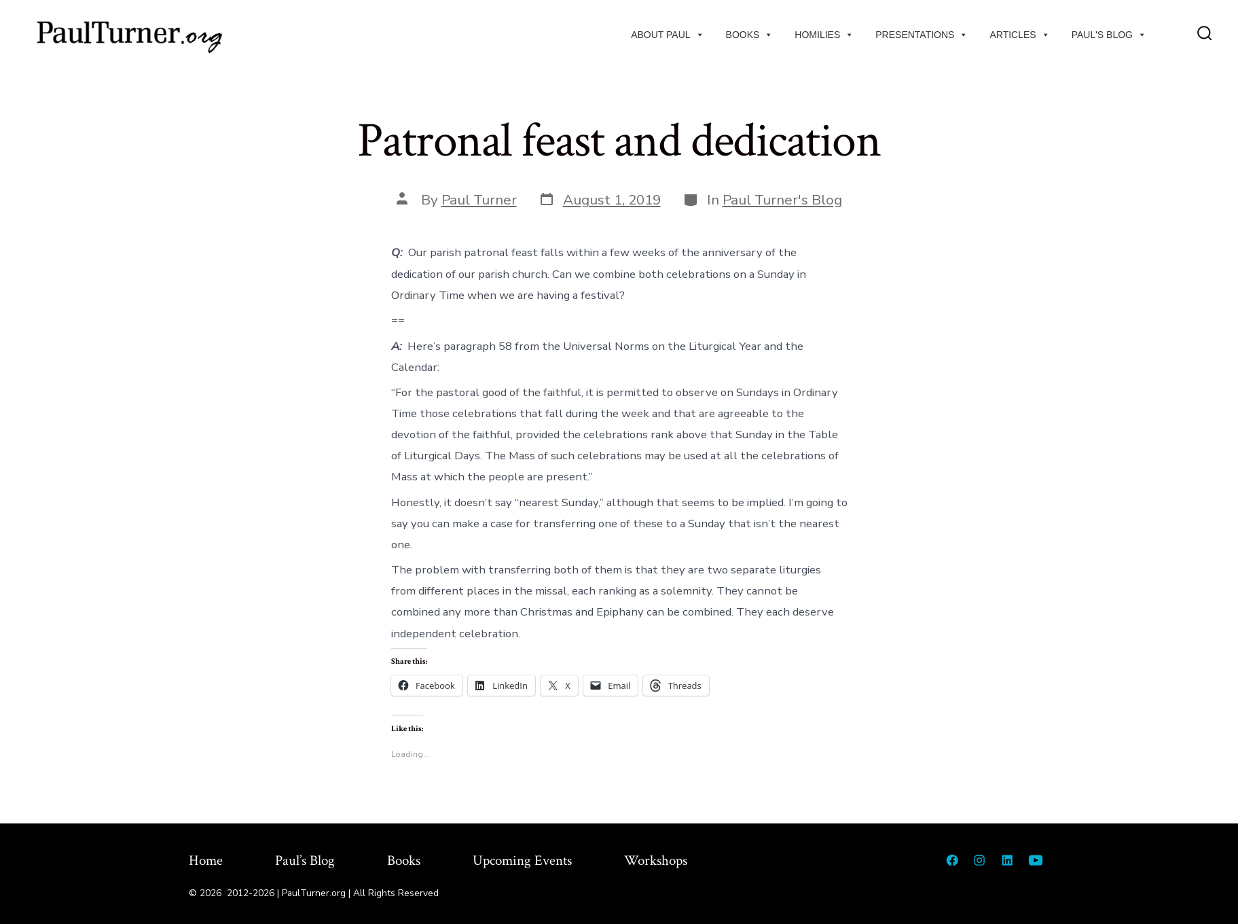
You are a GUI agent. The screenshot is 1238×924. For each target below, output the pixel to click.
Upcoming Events (522, 860)
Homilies (824, 34)
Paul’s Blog (305, 860)
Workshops (655, 860)
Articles (1019, 34)
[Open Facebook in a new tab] (952, 860)
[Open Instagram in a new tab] (979, 860)
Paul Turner (479, 199)
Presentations (921, 34)
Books (749, 34)
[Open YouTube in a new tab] (1035, 860)
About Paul (667, 34)
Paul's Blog (1109, 34)
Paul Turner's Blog (782, 199)
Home (206, 860)
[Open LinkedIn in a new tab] (1007, 860)
